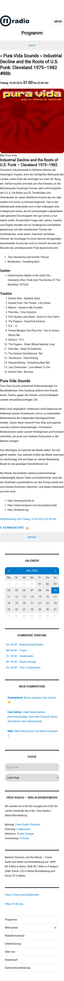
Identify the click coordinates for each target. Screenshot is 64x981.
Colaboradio (23, 829)
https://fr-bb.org (14, 903)
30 (32, 583)
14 (32, 596)
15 (39, 596)
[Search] (32, 767)
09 (47, 590)
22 (39, 603)
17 (55, 596)
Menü (58, 21)
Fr (40, 577)
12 (16, 596)
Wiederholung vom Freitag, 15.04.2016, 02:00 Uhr (28, 519)
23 (47, 603)
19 (16, 603)
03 (55, 583)
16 (47, 596)
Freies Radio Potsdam (27, 824)
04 (8, 590)
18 (8, 603)
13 (24, 596)
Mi (24, 577)
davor (32, 45)
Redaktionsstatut (14, 935)
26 (16, 609)
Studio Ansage (25, 833)
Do (32, 577)
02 (47, 583)
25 (8, 609)
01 (39, 583)
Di (16, 577)
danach (32, 537)
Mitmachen (11, 927)
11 (8, 596)
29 (24, 583)
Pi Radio (24, 838)
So (55, 577)
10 (55, 590)
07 (32, 590)
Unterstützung (13, 943)
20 (24, 603)
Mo (9, 577)
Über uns (10, 951)
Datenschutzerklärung (17, 967)
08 (39, 590)
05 (16, 590)
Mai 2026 (31, 570)
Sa (47, 577)
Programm (11, 919)
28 (16, 583)
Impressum (11, 959)
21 (32, 603)
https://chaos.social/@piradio (22, 894)
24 (55, 603)
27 (8, 583)
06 (24, 590)
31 (55, 609)
